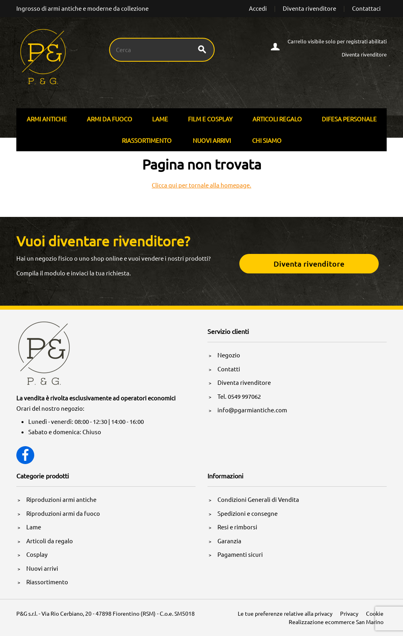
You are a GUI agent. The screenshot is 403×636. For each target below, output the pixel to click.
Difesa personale (349, 119)
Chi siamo (267, 140)
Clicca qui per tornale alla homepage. (201, 185)
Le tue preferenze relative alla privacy (285, 613)
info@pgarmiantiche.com (252, 410)
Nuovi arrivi (212, 140)
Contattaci (366, 8)
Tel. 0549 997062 (239, 396)
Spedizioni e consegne (247, 513)
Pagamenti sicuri (240, 554)
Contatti (228, 369)
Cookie (374, 613)
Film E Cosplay (210, 119)
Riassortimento (147, 140)
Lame (160, 119)
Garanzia (229, 540)
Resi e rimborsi (237, 527)
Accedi (258, 8)
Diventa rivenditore (309, 8)
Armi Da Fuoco (109, 119)
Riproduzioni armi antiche (61, 499)
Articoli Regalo (277, 119)
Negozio (228, 355)
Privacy (349, 613)
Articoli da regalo (49, 540)
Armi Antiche (47, 119)
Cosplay (36, 554)
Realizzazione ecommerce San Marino (336, 621)
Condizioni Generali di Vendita (258, 499)
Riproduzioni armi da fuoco (63, 513)
